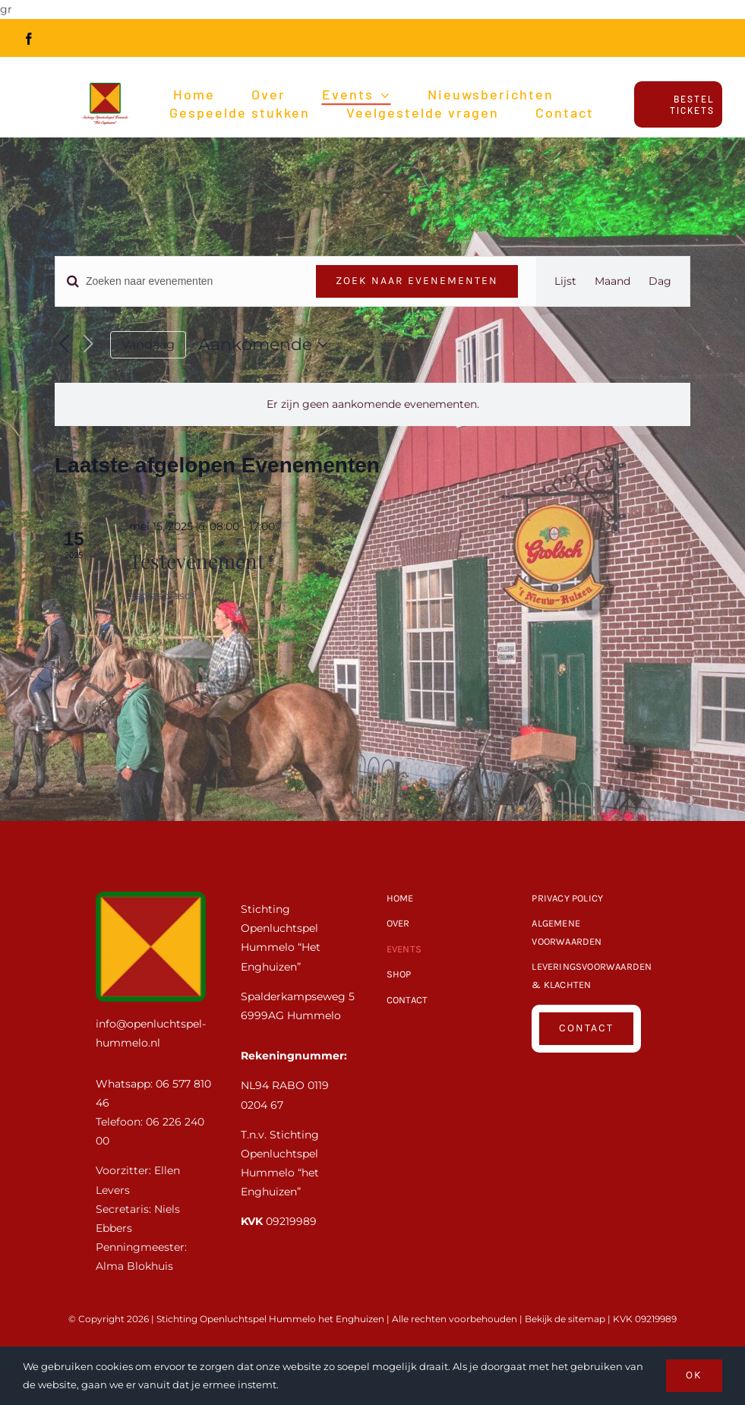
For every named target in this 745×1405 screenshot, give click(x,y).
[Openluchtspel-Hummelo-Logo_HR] (105, 82)
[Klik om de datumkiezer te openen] (266, 345)
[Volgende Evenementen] (89, 344)
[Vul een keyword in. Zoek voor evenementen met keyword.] (176, 281)
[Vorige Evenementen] (64, 345)
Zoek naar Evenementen (417, 280)
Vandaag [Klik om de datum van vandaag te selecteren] (148, 344)
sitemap (586, 1318)
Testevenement (196, 561)
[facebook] (29, 39)
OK (694, 1375)
